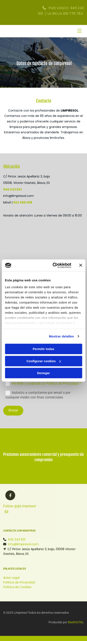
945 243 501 (12, 189)
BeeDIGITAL (76, 622)
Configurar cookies (44, 361)
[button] (6, 512)
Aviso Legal (11, 578)
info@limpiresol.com (23, 544)
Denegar (43, 373)
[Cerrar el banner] (80, 265)
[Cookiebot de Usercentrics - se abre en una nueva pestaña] (53, 265)
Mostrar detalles (61, 336)
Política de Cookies (17, 587)
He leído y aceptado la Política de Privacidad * (46, 383)
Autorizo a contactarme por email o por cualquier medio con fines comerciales (37, 395)
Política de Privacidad (19, 582)
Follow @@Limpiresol (19, 506)
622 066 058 (22, 202)
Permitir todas (43, 349)
